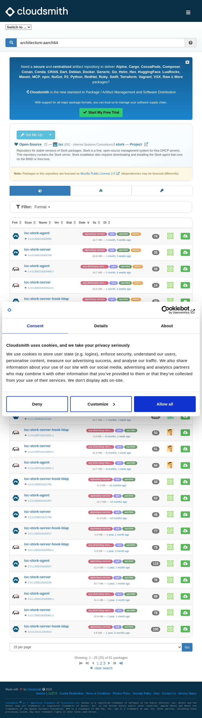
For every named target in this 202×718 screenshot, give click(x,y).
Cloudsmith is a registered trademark (31, 703)
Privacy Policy (121, 693)
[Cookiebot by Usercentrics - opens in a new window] (172, 310)
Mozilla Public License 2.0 (98, 173)
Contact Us (169, 693)
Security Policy (142, 693)
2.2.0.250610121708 (39, 517)
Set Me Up (31, 135)
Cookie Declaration (72, 693)
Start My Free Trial (101, 112)
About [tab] (167, 325)
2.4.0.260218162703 (39, 255)
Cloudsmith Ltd (70, 703)
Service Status (187, 693)
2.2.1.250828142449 (39, 418)
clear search (101, 668)
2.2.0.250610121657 (39, 500)
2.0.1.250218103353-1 (41, 549)
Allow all (164, 403)
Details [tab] (101, 325)
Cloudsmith (34, 689)
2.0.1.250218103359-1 (41, 598)
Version (46, 693)
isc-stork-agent (36, 233)
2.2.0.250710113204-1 (41, 451)
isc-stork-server (37, 249)
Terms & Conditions (98, 693)
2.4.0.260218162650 (39, 238)
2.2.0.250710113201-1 (41, 435)
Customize (101, 403)
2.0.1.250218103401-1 (41, 615)
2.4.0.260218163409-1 (41, 271)
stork (120, 144)
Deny (37, 403)
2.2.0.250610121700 (39, 484)
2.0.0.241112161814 (39, 631)
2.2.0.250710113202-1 (41, 468)
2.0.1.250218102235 (39, 582)
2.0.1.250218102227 (39, 533)
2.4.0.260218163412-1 (41, 287)
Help (156, 693)
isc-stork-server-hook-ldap (46, 299)
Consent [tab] (35, 325)
